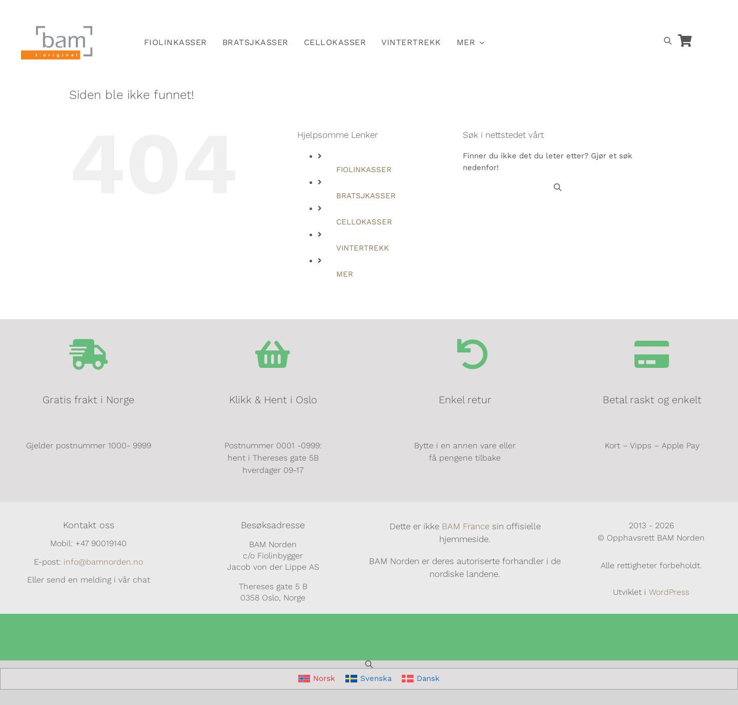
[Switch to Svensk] (562, 13)
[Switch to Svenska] (368, 679)
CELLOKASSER (364, 221)
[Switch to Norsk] (538, 13)
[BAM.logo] (57, 29)
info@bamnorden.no (103, 562)
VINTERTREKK (362, 248)
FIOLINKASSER (364, 169)
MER (344, 274)
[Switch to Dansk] (586, 13)
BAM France (465, 526)
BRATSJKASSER (366, 195)
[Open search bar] (668, 40)
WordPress (669, 592)
